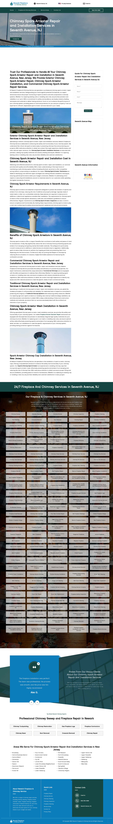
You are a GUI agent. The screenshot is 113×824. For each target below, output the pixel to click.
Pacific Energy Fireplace (36, 553)
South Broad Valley (64, 761)
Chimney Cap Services (37, 454)
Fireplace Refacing (79, 440)
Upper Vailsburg (86, 757)
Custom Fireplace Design (36, 520)
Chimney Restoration (15, 447)
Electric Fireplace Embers (78, 520)
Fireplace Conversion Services (78, 614)
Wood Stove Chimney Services (15, 614)
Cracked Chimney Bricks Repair (99, 507)
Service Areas (45, 10)
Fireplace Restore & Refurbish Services (36, 629)
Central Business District (19, 755)
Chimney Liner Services (16, 459)
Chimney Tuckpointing (99, 440)
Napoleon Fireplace (58, 540)
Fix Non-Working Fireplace (37, 432)
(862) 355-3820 (96, 10)
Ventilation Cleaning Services (36, 621)
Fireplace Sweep (57, 465)
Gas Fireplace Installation (15, 477)
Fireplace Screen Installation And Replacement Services (99, 567)
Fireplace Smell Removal (15, 513)
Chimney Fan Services (99, 459)
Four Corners (39, 752)
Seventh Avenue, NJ (86, 806)
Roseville (60, 757)
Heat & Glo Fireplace (15, 546)
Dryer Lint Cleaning (57, 580)
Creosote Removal (37, 419)
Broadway (15, 752)
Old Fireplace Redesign (79, 513)
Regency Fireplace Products (99, 527)
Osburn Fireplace (57, 546)
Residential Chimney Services (78, 500)
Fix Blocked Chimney (15, 507)
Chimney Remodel (78, 621)
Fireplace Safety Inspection (78, 594)
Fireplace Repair (57, 425)
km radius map (88, 140)
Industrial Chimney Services (99, 500)
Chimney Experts (15, 594)
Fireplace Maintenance (37, 607)
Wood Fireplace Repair (37, 471)
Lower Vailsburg (40, 770)
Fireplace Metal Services (15, 493)
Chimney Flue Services (100, 454)
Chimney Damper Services (37, 459)
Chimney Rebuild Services (36, 574)
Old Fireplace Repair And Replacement (78, 447)
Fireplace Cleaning (99, 414)
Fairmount (15, 768)
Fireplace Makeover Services (57, 621)
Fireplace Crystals (37, 527)
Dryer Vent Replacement (57, 594)
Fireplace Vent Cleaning (78, 465)
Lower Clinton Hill (40, 766)
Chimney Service (57, 414)
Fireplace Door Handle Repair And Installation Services (79, 485)
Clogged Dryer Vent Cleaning (15, 587)
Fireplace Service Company (57, 587)
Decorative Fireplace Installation (99, 594)
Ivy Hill (37, 759)
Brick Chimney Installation (100, 432)
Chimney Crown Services (15, 454)
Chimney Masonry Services (36, 465)
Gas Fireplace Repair (57, 471)
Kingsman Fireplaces (78, 534)
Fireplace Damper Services (78, 493)
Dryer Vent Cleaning (99, 574)
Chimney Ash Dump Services (57, 459)
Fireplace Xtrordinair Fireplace (99, 553)
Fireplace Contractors (100, 465)
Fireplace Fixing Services (36, 614)
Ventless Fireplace (57, 614)
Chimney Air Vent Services (16, 527)
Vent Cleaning (15, 580)
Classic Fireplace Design (99, 513)
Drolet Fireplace (15, 560)
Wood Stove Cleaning (99, 607)
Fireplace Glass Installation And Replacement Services (36, 485)
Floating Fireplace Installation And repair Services (79, 629)
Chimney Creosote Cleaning (36, 425)
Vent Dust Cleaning (79, 580)
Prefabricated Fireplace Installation (99, 477)
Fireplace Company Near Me (15, 607)
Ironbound (38, 757)
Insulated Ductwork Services (99, 621)
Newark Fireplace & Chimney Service (82, 821)
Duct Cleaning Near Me (36, 600)
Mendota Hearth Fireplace (58, 553)
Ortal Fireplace (79, 553)
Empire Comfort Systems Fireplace (15, 567)
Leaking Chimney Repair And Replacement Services (36, 507)
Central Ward (16, 757)
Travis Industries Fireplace (78, 560)
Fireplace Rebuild (15, 471)
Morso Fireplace (57, 560)
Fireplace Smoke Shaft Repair (37, 440)
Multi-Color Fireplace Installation (57, 527)
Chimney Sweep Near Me (57, 600)
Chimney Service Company (79, 587)
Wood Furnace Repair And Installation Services (58, 477)
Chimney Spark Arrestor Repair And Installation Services (57, 433)
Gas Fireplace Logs (100, 493)
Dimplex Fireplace (78, 546)
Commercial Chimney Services (57, 500)
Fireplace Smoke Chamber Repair (58, 440)
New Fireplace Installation (100, 425)
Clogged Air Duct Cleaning (37, 587)
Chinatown (15, 759)
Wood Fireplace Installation (99, 471)
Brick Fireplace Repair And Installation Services (16, 629)
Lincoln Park (39, 761)
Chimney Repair (78, 419)
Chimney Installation (99, 419)
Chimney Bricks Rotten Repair (79, 507)
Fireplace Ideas (16, 600)
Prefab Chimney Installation (57, 574)
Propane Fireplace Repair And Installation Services (15, 485)
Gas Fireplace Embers (99, 520)
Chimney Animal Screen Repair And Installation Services (78, 433)
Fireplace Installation (78, 425)
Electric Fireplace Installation (36, 477)
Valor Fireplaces (37, 534)
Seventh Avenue (63, 759)
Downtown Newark (18, 766)
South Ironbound (63, 764)
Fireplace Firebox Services (58, 493)
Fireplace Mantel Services (99, 629)
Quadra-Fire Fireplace (100, 546)
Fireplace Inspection (57, 447)
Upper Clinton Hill (86, 752)
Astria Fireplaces (99, 534)
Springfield (61, 766)
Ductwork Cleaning (79, 600)
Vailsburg (84, 759)
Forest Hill (15, 770)
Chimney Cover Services (78, 454)
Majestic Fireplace (79, 540)
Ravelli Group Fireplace (58, 567)
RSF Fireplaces (16, 540)
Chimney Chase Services (57, 454)
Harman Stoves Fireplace (36, 546)
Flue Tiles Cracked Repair (57, 513)
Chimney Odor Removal (36, 513)
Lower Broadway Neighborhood (45, 764)
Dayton (14, 764)
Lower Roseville (40, 768)
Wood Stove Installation (78, 607)
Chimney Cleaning (36, 414)
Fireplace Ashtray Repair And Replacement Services (100, 485)
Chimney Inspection (78, 414)
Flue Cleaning (15, 419)
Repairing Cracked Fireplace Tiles (57, 507)
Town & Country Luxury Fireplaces (57, 534)
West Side (84, 764)
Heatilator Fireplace (36, 540)
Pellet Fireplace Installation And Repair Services (78, 527)
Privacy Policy (47, 811)
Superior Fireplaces (16, 534)
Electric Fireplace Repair (78, 471)
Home (12, 10)
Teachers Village (63, 768)
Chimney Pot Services (78, 459)
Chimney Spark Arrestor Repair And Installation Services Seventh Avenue (34, 46)
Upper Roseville (86, 755)
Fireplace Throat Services (15, 500)
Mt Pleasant (62, 752)
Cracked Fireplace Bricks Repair (57, 629)
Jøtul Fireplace (16, 553)
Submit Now (88, 110)
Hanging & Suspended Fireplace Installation (100, 614)
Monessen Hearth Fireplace (36, 560)
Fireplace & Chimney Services (27, 10)
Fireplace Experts (99, 587)
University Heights (63, 770)
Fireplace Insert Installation (15, 574)
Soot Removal (57, 419)
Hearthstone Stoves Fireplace (99, 560)
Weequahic (84, 761)
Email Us (86, 4)
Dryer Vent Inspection (100, 580)
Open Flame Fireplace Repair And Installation (16, 621)
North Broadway (63, 755)
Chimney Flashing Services (16, 465)
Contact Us (57, 10)
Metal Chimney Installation (16, 440)
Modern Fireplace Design (15, 520)
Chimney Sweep (15, 414)
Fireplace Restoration (15, 432)
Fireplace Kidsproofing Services (79, 574)
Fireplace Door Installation (58, 485)
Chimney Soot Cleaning (16, 425)
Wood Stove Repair (58, 607)
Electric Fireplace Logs (37, 500)
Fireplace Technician (99, 600)
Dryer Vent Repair (37, 594)
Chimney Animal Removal (78, 567)
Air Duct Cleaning (36, 580)
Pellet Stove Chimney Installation (57, 520)
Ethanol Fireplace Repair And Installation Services (78, 477)
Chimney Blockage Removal (36, 447)
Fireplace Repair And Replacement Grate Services (36, 493)
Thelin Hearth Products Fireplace (36, 567)
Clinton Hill (15, 761)
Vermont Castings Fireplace (99, 540)
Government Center (41, 755)
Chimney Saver (100, 447)
